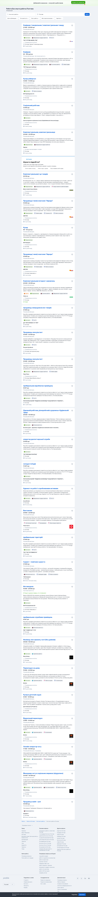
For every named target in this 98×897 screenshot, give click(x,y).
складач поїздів (29, 464)
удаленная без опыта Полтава (46, 835)
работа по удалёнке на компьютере (47, 857)
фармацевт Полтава (61, 843)
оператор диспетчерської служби (36, 439)
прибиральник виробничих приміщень (38, 386)
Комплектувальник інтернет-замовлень (39, 281)
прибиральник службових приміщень (37, 617)
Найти (87, 14)
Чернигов (24, 841)
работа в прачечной (43, 859)
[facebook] (77, 878)
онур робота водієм (43, 856)
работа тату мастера (44, 869)
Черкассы (24, 847)
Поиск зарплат (60, 887)
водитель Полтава (61, 830)
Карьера (25, 887)
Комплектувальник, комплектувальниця (39, 132)
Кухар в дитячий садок (32, 695)
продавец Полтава (61, 832)
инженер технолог (43, 861)
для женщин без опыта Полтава (46, 839)
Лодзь (23, 848)
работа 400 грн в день (44, 871)
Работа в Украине (61, 882)
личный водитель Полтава (63, 847)
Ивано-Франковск (26, 832)
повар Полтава (60, 842)
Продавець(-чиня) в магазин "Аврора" (38, 201)
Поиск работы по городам (27, 857)
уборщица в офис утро (44, 863)
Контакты (26, 883)
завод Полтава (60, 834)
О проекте (26, 880)
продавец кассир (43, 872)
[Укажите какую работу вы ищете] (21, 14)
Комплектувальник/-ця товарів (35, 174)
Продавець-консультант (33, 332)
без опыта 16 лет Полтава (45, 845)
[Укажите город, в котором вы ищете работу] (50, 14)
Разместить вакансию (78, 2)
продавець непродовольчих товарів (37, 308)
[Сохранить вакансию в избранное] (72, 25)
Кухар (25, 227)
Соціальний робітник (31, 105)
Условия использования (62, 883)
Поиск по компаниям (62, 889)
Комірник (27, 52)
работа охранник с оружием (45, 865)
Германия (24, 830)
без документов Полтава (44, 847)
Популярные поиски (27, 825)
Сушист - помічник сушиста (34, 562)
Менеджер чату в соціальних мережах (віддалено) (43, 773)
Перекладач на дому (31, 668)
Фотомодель (28, 586)
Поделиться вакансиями (46, 882)
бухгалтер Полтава (61, 840)
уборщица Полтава (61, 836)
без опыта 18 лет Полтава (45, 843)
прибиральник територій (33, 537)
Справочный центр (28, 882)
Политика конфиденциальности (64, 885)
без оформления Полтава (45, 841)
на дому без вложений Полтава (46, 837)
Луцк (23, 843)
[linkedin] (85, 878)
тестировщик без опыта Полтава (46, 834)
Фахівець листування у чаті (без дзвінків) (39, 640)
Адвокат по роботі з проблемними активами (40, 488)
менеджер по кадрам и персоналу (47, 867)
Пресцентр (26, 885)
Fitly (58, 891)
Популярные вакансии (26, 856)
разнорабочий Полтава (62, 845)
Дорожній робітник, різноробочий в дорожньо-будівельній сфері (46, 411)
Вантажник (27, 511)
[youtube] (89, 878)
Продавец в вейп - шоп (32, 802)
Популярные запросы (62, 880)
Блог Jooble (43, 883)
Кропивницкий (25, 839)
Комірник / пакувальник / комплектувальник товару (43, 25)
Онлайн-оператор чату (32, 747)
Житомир (24, 834)
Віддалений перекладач (32, 718)
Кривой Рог (24, 845)
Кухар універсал (29, 79)
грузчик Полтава (60, 838)
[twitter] (81, 878)
